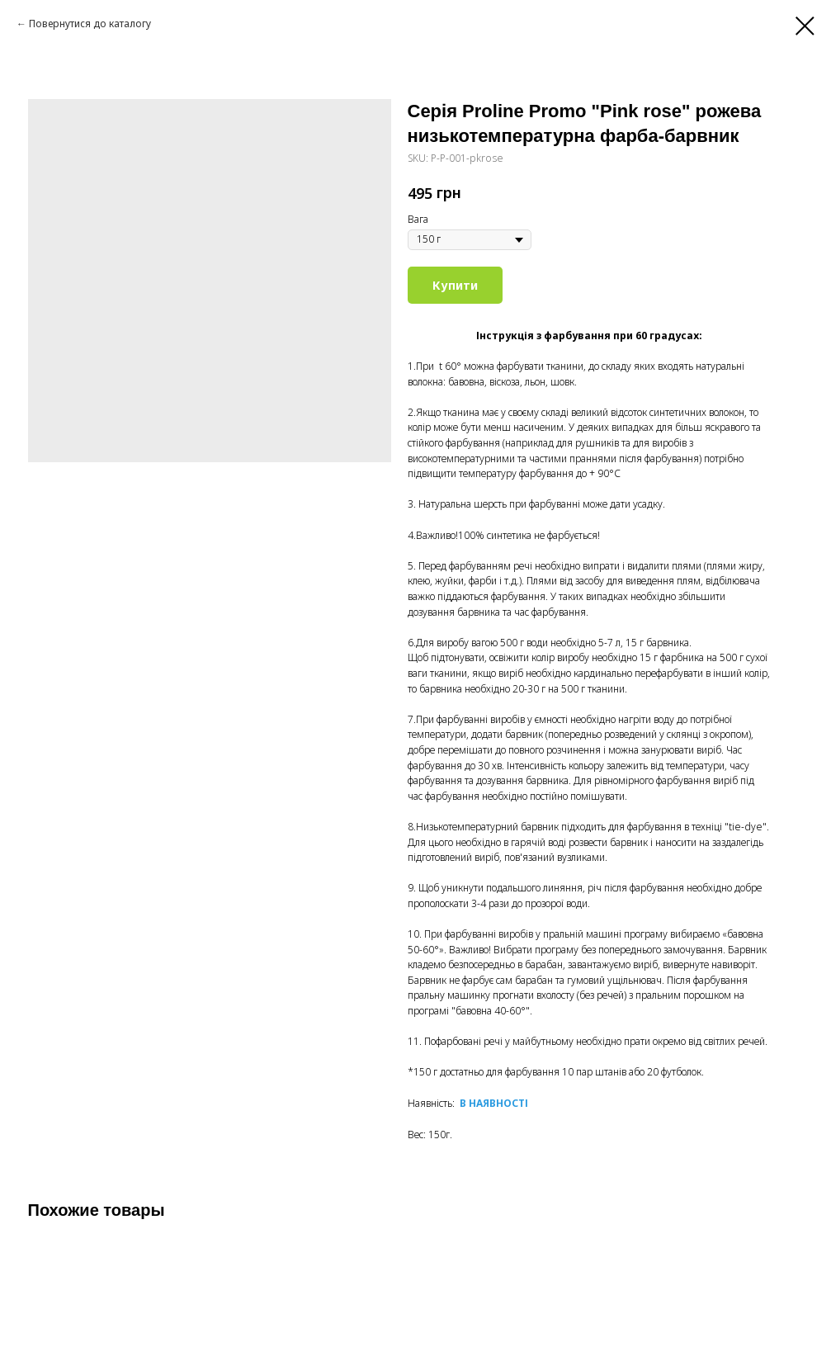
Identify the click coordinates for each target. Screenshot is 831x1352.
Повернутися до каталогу (90, 24)
